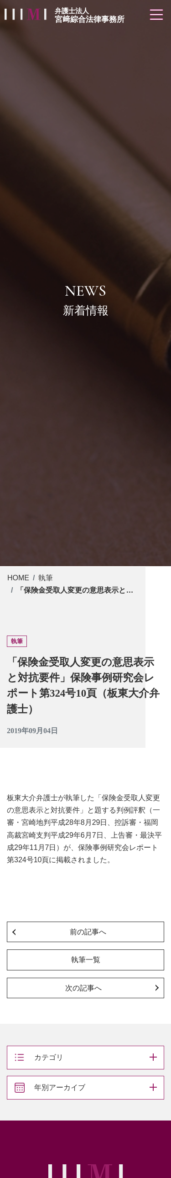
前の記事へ (88, 932)
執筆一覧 (85, 960)
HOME (18, 578)
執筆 (45, 578)
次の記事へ (83, 988)
